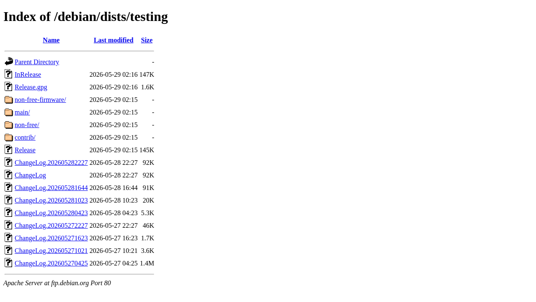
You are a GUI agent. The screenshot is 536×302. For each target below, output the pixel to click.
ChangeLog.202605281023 (51, 200)
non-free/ (27, 124)
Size (147, 40)
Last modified (114, 40)
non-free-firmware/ (40, 99)
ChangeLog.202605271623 (51, 238)
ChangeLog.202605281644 (51, 187)
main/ (22, 112)
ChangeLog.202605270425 (51, 263)
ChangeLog (30, 175)
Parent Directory (37, 61)
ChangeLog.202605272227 (51, 225)
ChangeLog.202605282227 (51, 162)
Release (25, 150)
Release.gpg (31, 87)
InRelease (28, 74)
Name (51, 40)
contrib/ (25, 137)
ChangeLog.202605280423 (51, 212)
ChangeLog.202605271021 (51, 250)
